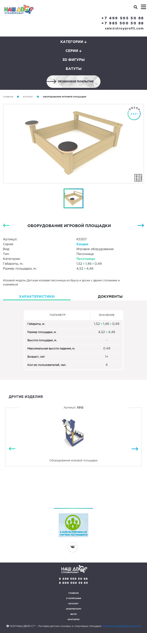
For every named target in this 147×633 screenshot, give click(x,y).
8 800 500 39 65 (73, 583)
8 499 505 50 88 (73, 579)
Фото (73, 614)
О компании (73, 598)
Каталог (28, 97)
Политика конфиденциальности (121, 626)
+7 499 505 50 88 (122, 18)
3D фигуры (73, 60)
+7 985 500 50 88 (122, 23)
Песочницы (85, 259)
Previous (12, 449)
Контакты (74, 620)
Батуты (74, 68)
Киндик (82, 244)
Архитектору (73, 609)
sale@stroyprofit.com (124, 28)
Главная (8, 97)
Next (135, 449)
